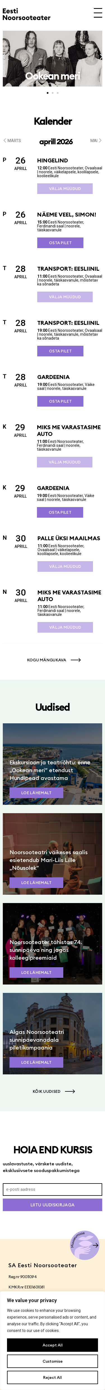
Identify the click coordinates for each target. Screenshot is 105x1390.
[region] (52, 1340)
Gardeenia (53, 376)
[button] (3, 56)
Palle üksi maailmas (69, 538)
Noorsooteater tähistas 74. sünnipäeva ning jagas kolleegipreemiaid (46, 949)
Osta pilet (60, 242)
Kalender (53, 121)
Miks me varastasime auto (69, 430)
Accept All (53, 1345)
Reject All (52, 1377)
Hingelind (52, 160)
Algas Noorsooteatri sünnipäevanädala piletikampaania (37, 1039)
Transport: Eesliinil (68, 268)
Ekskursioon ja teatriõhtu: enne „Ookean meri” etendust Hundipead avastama (50, 770)
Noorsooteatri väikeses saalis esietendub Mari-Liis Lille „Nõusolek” (49, 860)
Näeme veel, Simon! (66, 214)
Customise (53, 1361)
